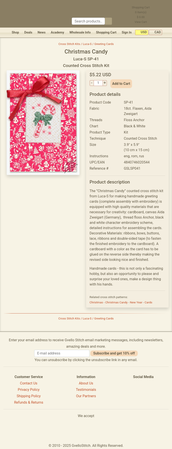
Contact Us (29, 383)
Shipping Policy (29, 396)
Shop (15, 32)
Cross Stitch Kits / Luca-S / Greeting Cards (86, 44)
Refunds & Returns (28, 402)
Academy (57, 32)
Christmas (97, 302)
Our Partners (86, 396)
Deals (28, 32)
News (41, 32)
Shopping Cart (106, 32)
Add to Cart (121, 84)
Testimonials (86, 390)
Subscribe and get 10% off (114, 353)
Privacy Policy (29, 390)
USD (141, 32)
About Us (86, 383)
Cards (148, 302)
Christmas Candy (117, 302)
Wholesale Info (80, 32)
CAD (155, 32)
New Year (136, 302)
